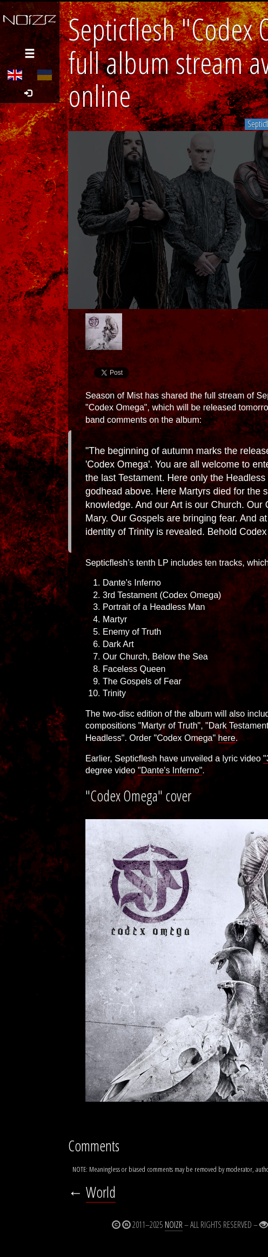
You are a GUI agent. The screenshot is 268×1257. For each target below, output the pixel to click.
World (101, 1192)
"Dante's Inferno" (170, 770)
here (227, 738)
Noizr (174, 1225)
